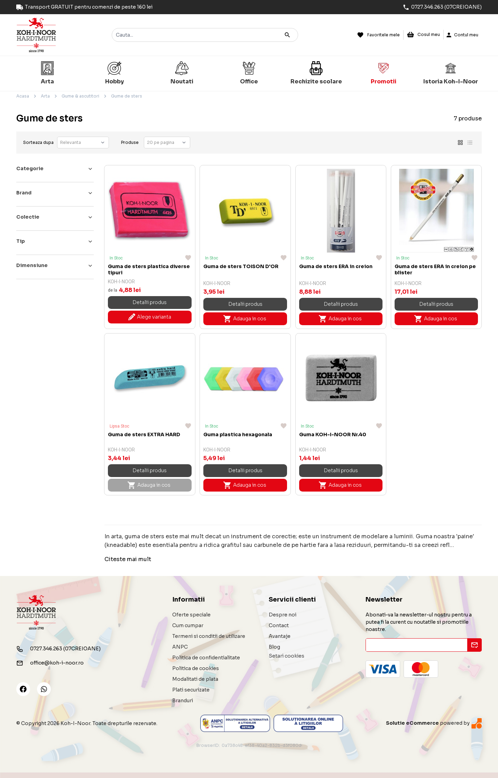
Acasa (22, 96)
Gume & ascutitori (80, 96)
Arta (45, 96)
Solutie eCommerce (412, 723)
